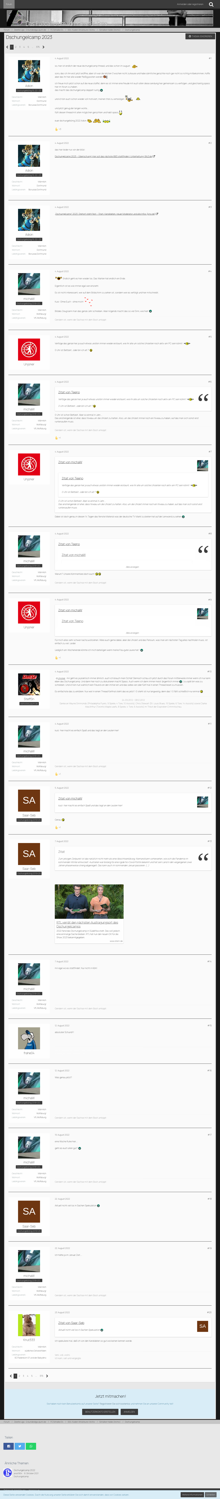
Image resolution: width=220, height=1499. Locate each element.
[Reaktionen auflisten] (58, 129)
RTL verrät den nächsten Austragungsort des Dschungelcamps (87, 924)
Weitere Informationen (192, 1494)
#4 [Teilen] (210, 271)
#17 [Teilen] (210, 1134)
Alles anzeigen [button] (132, 566)
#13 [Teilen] (209, 841)
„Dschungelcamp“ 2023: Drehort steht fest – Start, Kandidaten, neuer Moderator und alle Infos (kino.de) (105, 213)
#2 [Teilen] (210, 142)
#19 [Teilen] (209, 1248)
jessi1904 (18, 1473)
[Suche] (211, 4)
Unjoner (61, 678)
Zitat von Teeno (69, 392)
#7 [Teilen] (210, 451)
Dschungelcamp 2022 (24, 1470)
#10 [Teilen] (209, 671)
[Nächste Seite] (43, 47)
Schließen (210, 1494)
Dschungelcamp (21, 1476)
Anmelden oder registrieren (190, 4)
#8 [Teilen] (210, 533)
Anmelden (129, 1411)
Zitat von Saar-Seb (71, 1323)
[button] (8, 1446)
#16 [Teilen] (209, 1070)
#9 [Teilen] (210, 599)
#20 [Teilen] (209, 1312)
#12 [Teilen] (209, 787)
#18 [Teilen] (209, 1198)
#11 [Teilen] (210, 723)
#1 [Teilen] (210, 58)
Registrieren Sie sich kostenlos (115, 1403)
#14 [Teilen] (209, 961)
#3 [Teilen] (210, 207)
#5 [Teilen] (210, 336)
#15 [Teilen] (209, 1025)
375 (38, 46)
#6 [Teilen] (210, 381)
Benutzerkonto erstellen (100, 1411)
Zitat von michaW (70, 462)
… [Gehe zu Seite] (32, 46)
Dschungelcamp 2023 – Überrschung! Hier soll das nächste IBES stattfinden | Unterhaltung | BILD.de (103, 156)
